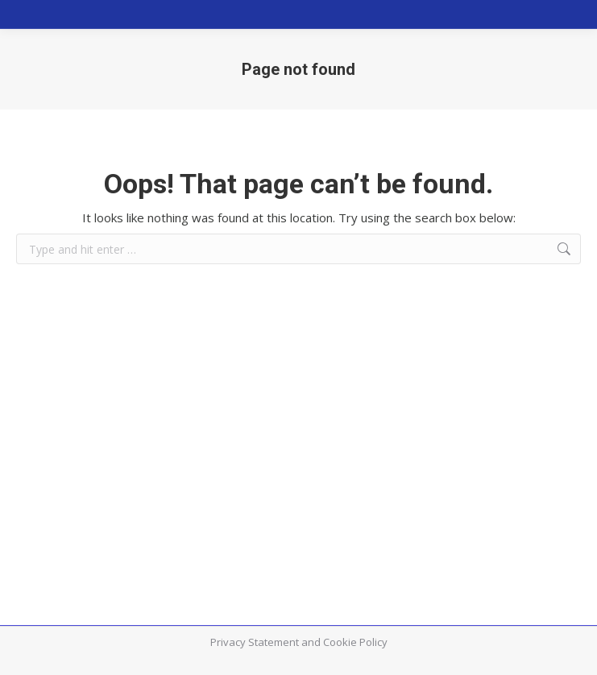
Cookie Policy (355, 642)
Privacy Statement (254, 642)
